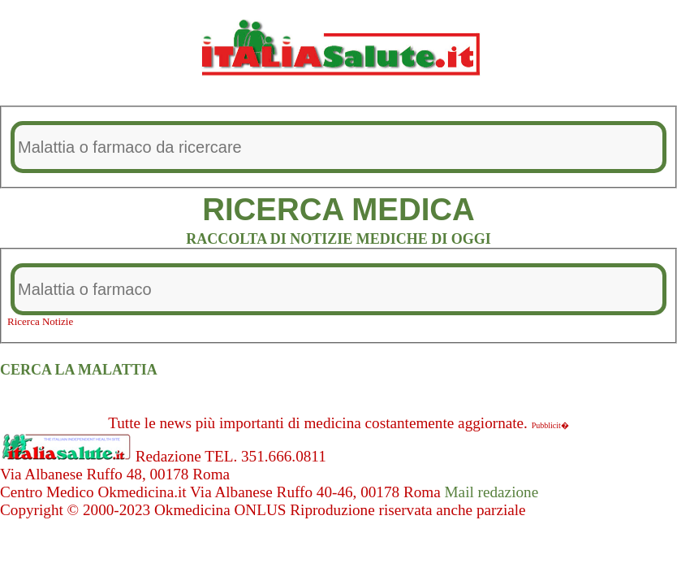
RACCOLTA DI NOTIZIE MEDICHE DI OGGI (338, 239)
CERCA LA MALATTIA (78, 370)
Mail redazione (492, 491)
